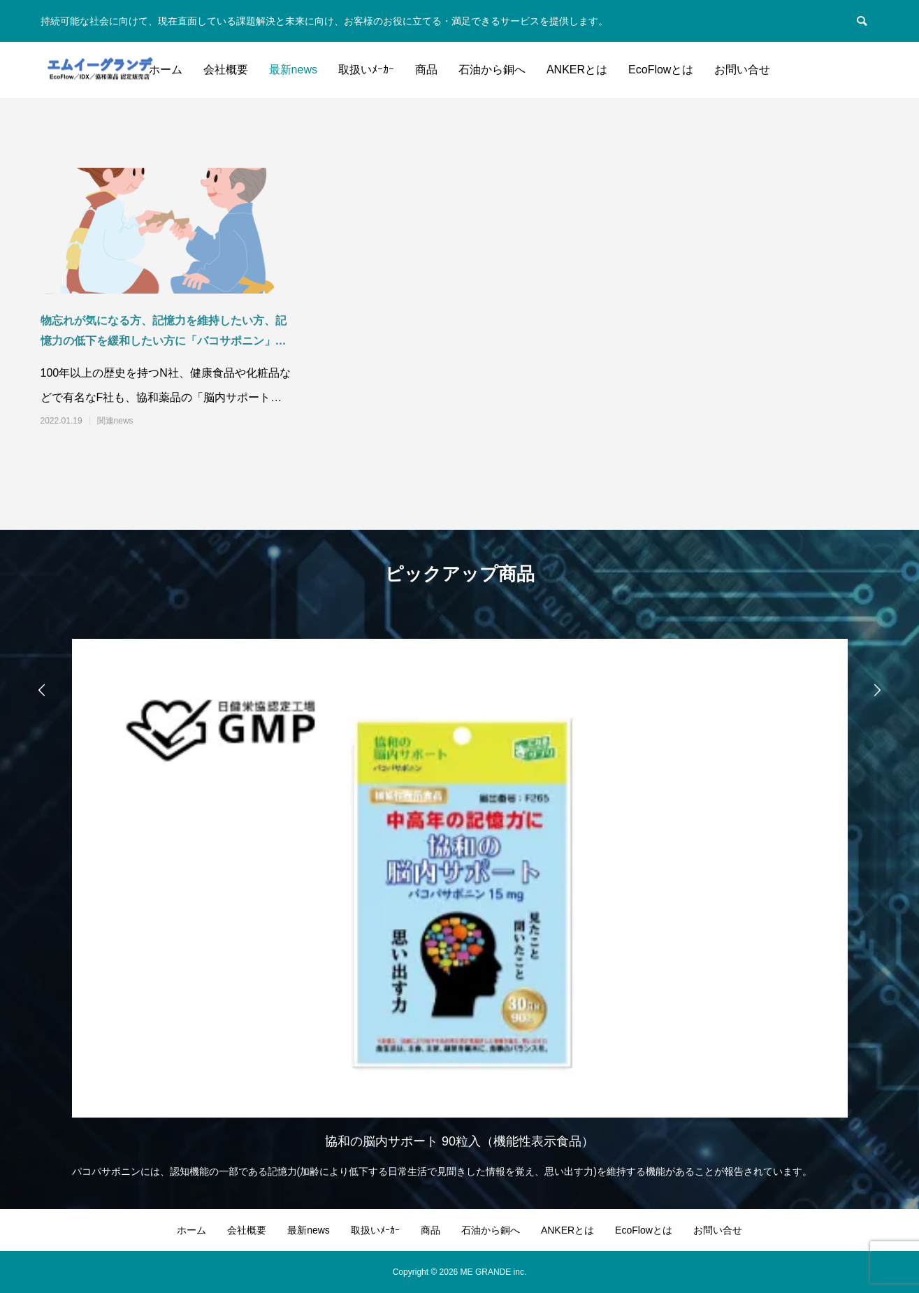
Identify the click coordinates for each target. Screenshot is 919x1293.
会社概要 (225, 69)
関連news (115, 421)
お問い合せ (742, 69)
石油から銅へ (492, 69)
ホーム (165, 69)
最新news (293, 69)
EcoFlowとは (660, 69)
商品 (426, 69)
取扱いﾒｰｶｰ (366, 69)
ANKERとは (577, 69)
